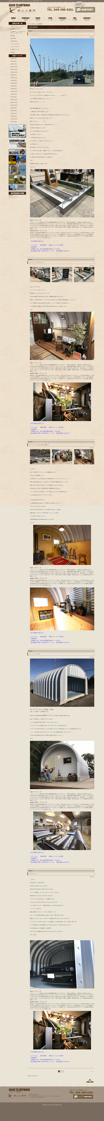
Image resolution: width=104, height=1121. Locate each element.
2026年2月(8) (14, 61)
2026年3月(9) (14, 58)
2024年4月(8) (14, 121)
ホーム (28, 23)
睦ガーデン (48, 715)
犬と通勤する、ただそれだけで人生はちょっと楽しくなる (18, 32)
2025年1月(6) (14, 96)
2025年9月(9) (14, 75)
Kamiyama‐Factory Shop (32, 1075)
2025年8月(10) (14, 77)
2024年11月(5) (14, 102)
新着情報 (11, 195)
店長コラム (34, 23)
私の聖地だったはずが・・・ (17, 28)
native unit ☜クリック (38, 231)
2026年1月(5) (14, 64)
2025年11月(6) (14, 69)
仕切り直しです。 (15, 26)
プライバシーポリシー (14, 196)
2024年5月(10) (14, 118)
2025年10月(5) (14, 72)
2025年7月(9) (14, 80)
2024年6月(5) (14, 116)
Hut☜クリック (35, 220)
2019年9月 (92, 37)
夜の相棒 (13, 35)
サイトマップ (12, 197)
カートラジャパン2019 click (41, 709)
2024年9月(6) (14, 107)
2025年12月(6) (14, 66)
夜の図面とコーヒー (15, 49)
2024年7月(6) (14, 113)
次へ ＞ (92, 1071)
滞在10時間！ (14, 38)
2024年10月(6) (14, 105)
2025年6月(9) (14, 83)
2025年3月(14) (14, 91)
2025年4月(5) (14, 88)
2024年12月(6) (14, 99)
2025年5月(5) (14, 86)
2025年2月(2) (14, 94)
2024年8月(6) (14, 110)
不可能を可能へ (14, 41)
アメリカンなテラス (15, 43)
